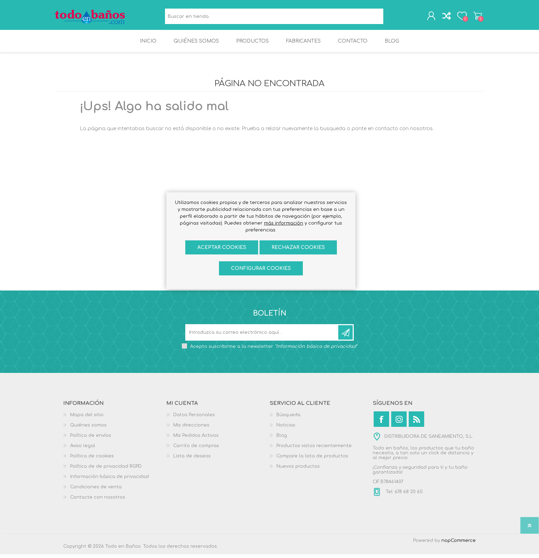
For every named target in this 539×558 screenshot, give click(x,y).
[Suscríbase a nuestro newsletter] (262, 336)
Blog (281, 439)
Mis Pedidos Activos (196, 439)
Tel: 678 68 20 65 (403, 495)
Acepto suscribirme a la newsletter (273, 350)
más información (283, 223)
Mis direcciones (191, 428)
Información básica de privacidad (109, 480)
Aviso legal (82, 449)
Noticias (285, 428)
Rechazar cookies (298, 247)
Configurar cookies (261, 268)
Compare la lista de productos (312, 459)
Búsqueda (391, 17)
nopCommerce (458, 544)
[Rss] (416, 423)
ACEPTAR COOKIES (221, 247)
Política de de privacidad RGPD (106, 470)
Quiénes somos (88, 428)
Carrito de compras (476, 16)
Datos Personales (194, 418)
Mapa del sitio (86, 418)
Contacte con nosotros (97, 501)
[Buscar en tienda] (274, 17)
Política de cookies (92, 459)
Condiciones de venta (96, 490)
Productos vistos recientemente (314, 449)
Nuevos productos (298, 470)
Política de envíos (90, 439)
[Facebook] (381, 423)
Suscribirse (345, 336)
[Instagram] (399, 423)
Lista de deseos (192, 459)
